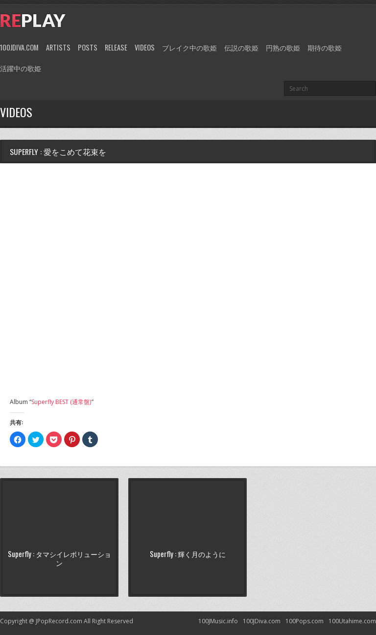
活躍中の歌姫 (20, 68)
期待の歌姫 (324, 47)
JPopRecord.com (59, 621)
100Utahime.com (352, 621)
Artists (58, 47)
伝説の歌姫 (241, 47)
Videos (145, 47)
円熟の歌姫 (283, 47)
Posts (87, 47)
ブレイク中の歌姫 (189, 47)
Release (116, 47)
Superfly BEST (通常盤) (61, 402)
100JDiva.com (19, 47)
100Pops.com (304, 621)
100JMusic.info (218, 621)
